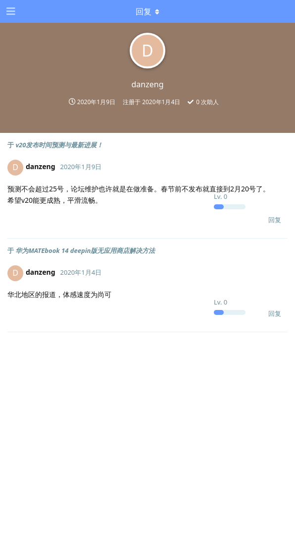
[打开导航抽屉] (10, 11)
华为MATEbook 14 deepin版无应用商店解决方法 (85, 250)
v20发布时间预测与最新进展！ (59, 144)
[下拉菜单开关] (147, 11)
